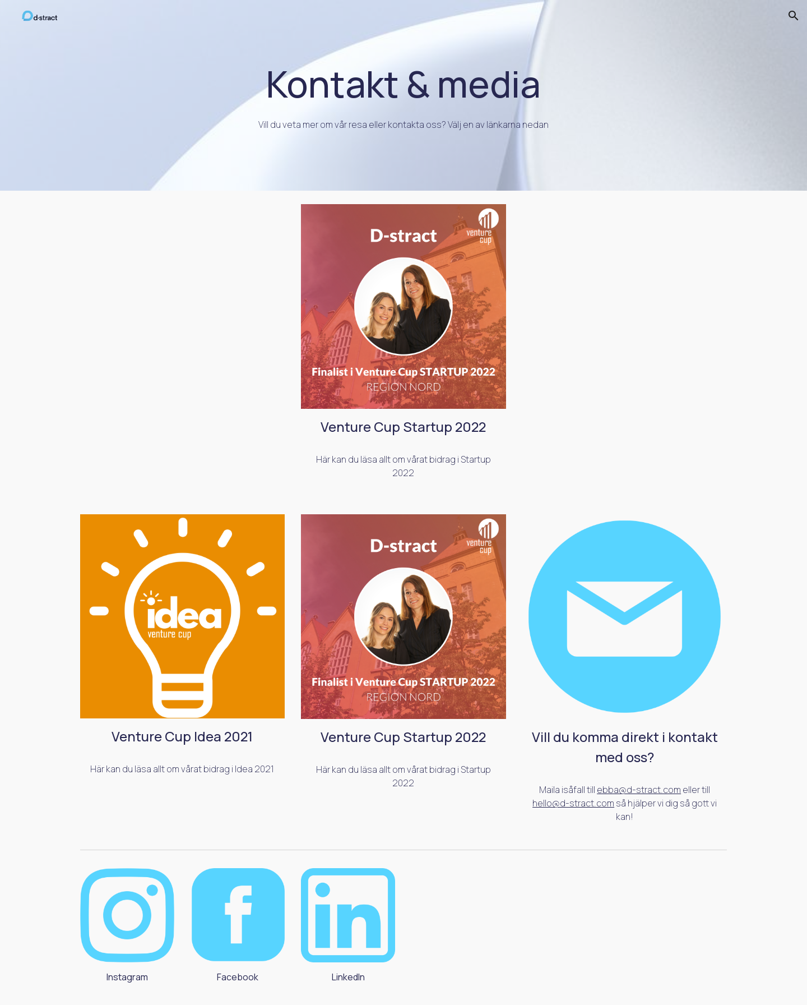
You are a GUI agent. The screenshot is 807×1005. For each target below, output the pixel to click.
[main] (403, 95)
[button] (793, 15)
